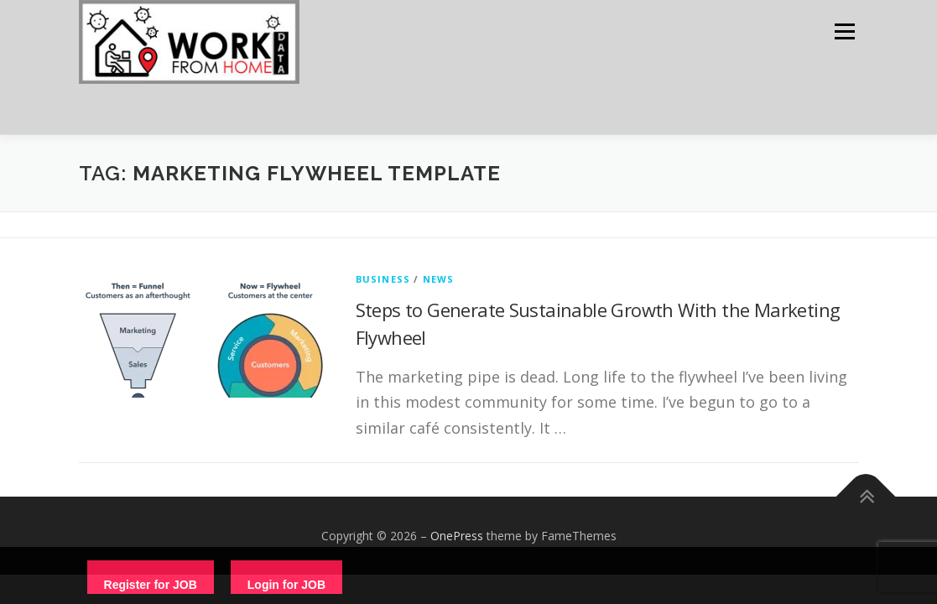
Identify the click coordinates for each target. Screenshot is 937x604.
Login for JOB (286, 584)
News (439, 279)
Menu (844, 31)
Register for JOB (150, 584)
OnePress (456, 536)
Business (383, 279)
